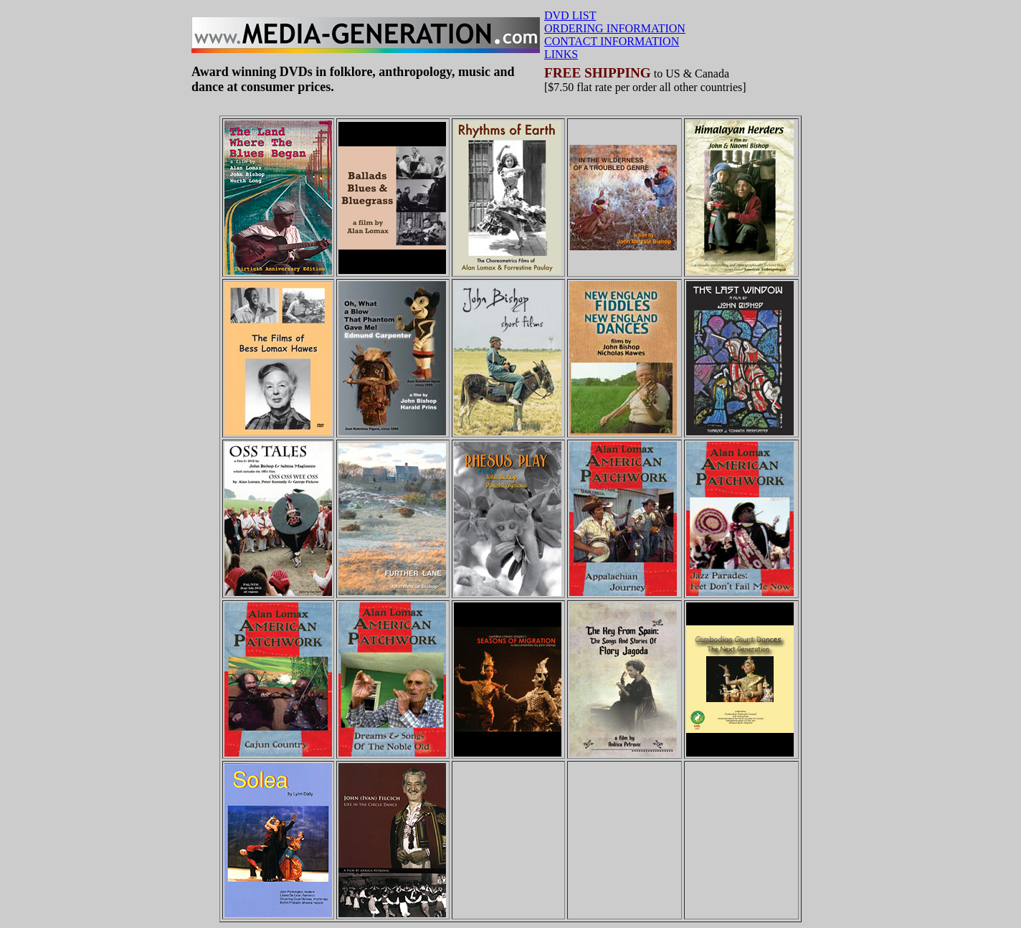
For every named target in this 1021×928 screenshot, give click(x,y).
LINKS (561, 54)
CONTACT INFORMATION (611, 41)
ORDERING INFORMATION (614, 28)
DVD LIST (570, 15)
